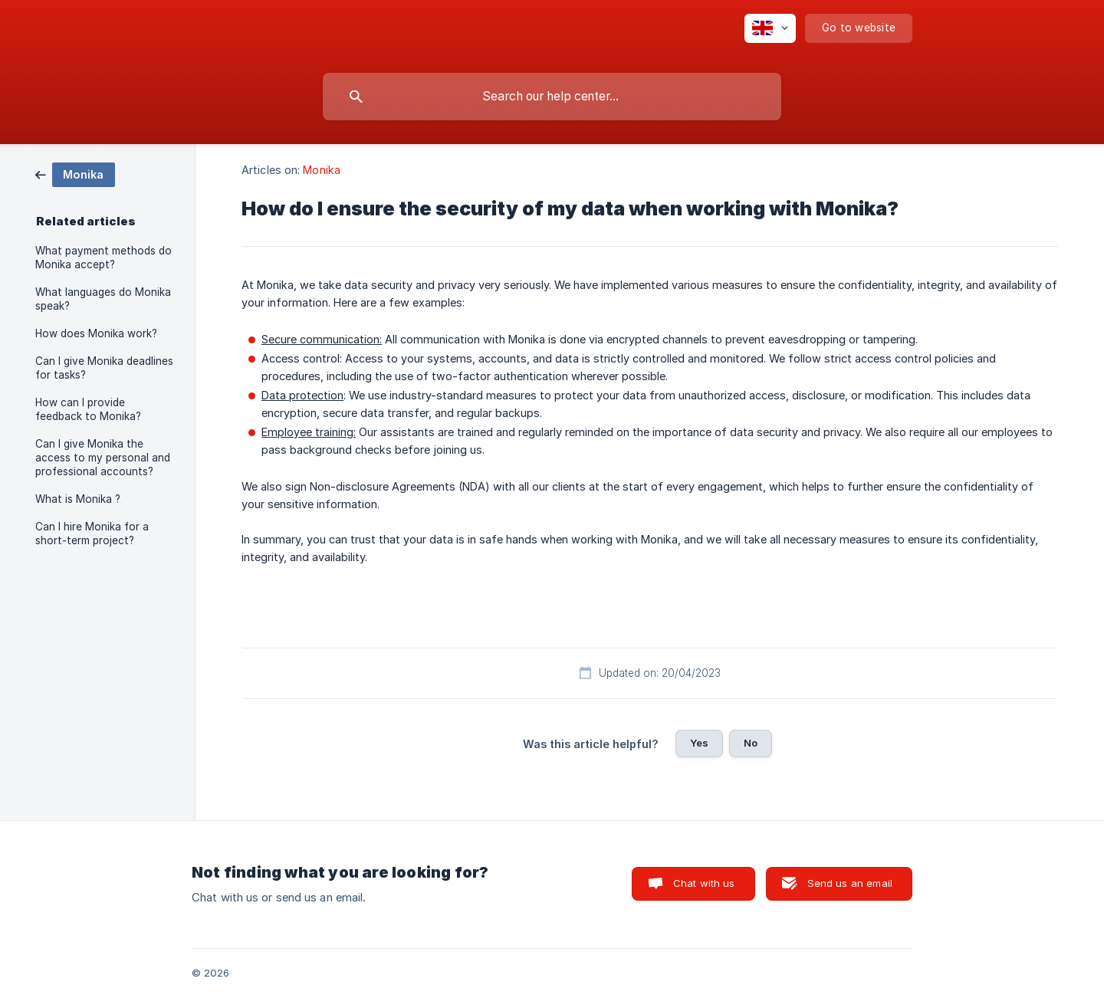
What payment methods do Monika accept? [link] (103, 258)
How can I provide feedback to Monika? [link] (88, 409)
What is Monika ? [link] (77, 499)
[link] (75, 173)
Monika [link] (321, 169)
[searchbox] (552, 96)
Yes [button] (699, 743)
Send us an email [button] (849, 883)
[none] (770, 28)
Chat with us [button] (704, 883)
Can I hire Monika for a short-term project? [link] (92, 533)
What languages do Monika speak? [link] (103, 299)
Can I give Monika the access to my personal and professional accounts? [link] (102, 458)
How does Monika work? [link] (96, 333)
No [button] (750, 743)
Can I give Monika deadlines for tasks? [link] (104, 368)
